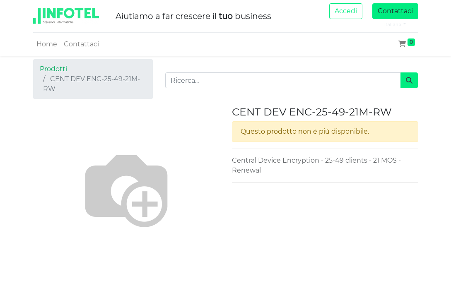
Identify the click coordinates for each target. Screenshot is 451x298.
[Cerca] (409, 80)
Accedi (346, 11)
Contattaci (395, 11)
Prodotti (53, 69)
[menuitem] (46, 44)
